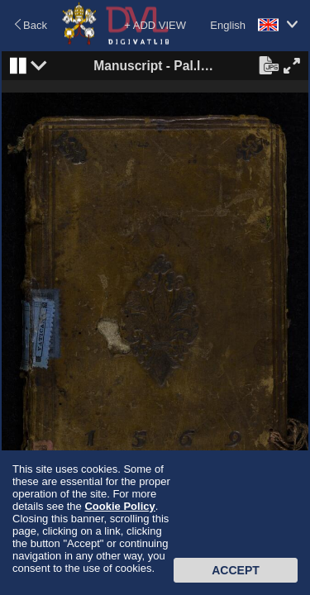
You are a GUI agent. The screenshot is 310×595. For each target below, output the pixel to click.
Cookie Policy (119, 506)
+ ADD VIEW (155, 25)
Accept (236, 570)
